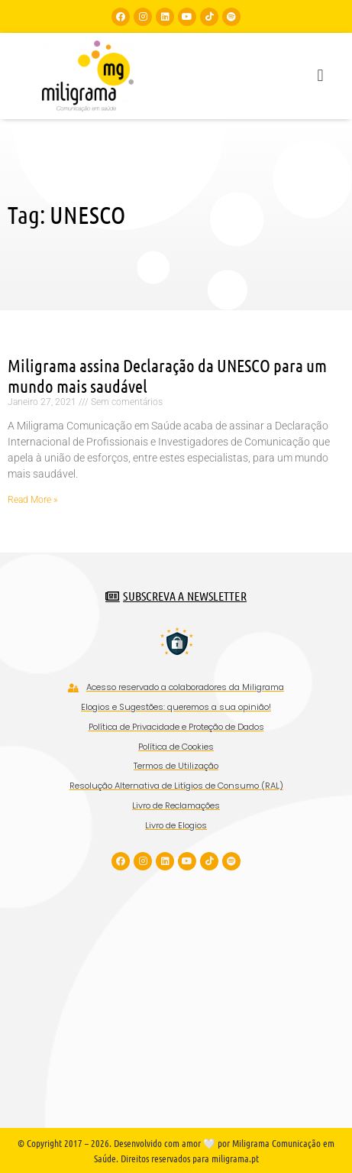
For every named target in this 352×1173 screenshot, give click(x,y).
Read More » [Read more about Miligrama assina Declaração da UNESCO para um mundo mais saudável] (32, 499)
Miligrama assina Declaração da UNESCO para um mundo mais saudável (167, 375)
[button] (320, 76)
